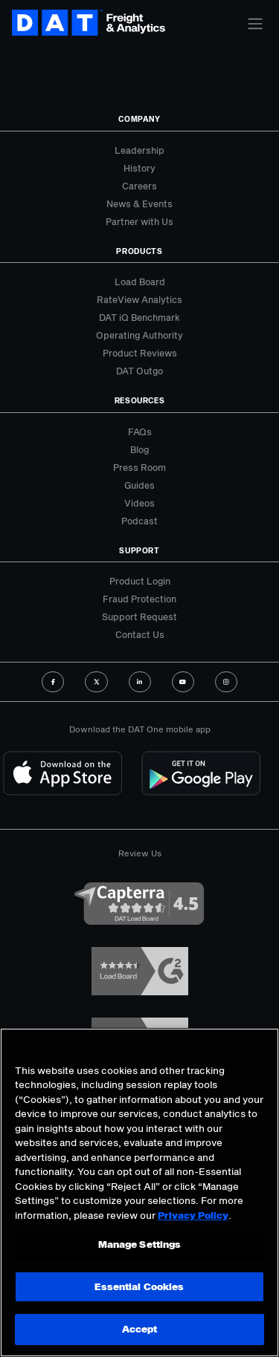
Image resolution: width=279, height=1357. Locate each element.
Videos (139, 503)
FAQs (140, 431)
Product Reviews (140, 353)
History (139, 168)
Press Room (139, 467)
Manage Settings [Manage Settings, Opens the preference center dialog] (140, 1244)
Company (139, 118)
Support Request (139, 616)
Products (139, 251)
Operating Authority (139, 335)
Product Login (139, 581)
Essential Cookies (139, 1286)
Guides (139, 485)
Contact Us (139, 634)
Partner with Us (139, 221)
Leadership (139, 150)
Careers (139, 185)
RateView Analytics (139, 299)
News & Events (139, 203)
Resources (140, 400)
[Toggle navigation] (255, 24)
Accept (140, 1329)
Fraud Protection (139, 598)
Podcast (139, 520)
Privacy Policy (193, 1215)
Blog (139, 449)
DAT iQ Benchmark (139, 317)
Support (139, 550)
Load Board (140, 281)
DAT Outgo (139, 370)
